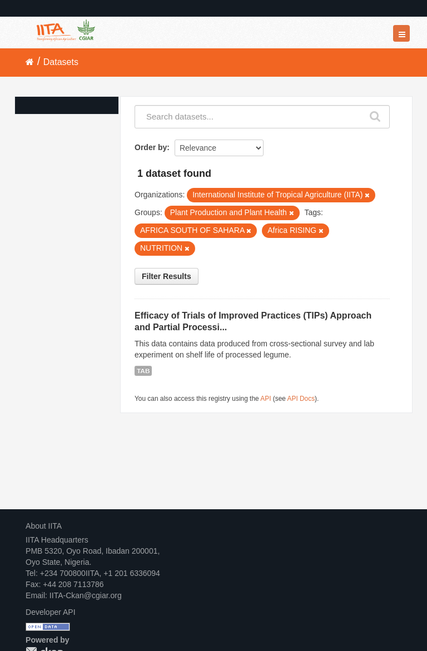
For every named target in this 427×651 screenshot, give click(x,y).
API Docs (301, 398)
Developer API (51, 612)
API (265, 398)
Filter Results (166, 276)
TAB (143, 371)
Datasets (60, 62)
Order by (151, 147)
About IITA (44, 525)
